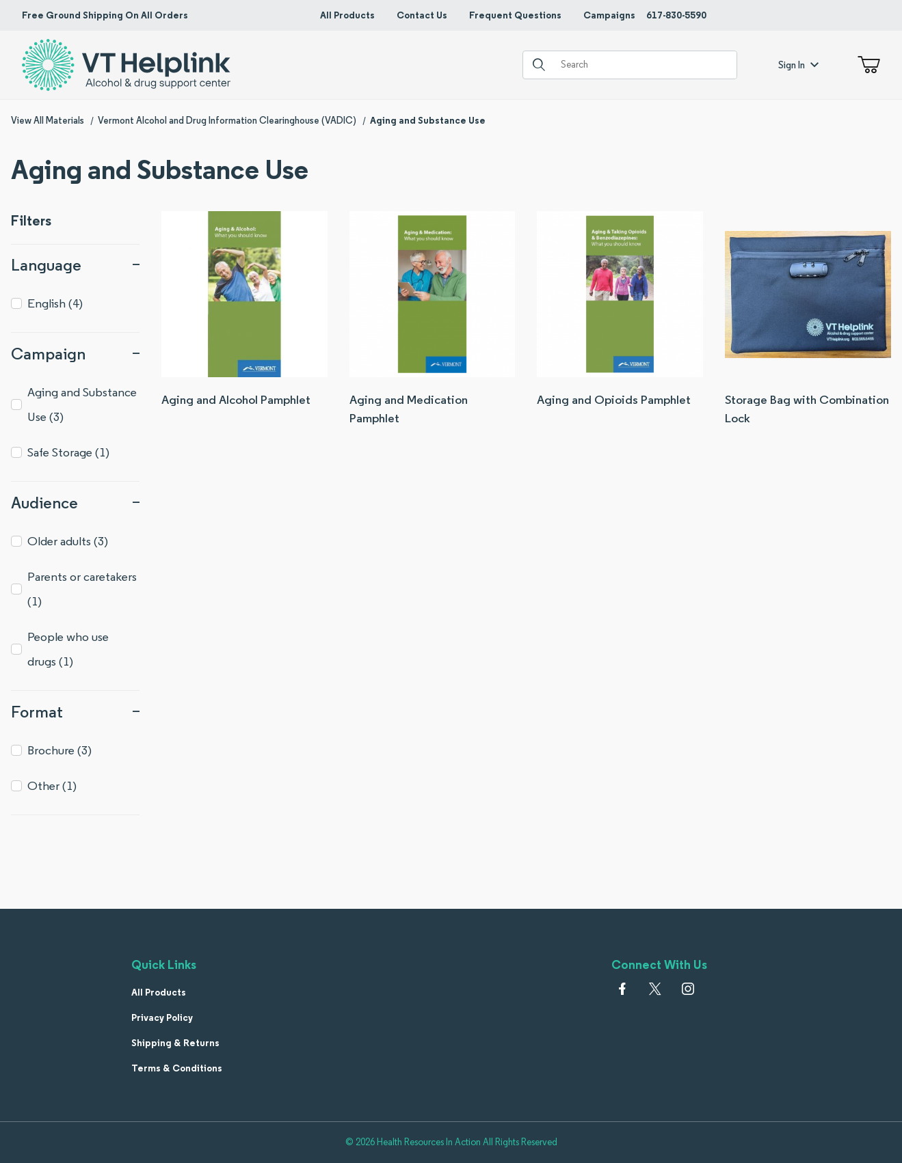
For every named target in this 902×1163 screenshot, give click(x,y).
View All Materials (47, 120)
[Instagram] (688, 988)
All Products (347, 15)
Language (75, 265)
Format (75, 712)
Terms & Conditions (176, 1068)
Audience (75, 502)
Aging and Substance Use (428, 120)
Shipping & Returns (175, 1043)
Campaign (75, 354)
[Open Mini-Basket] (866, 65)
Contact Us (422, 15)
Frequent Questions (515, 15)
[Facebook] (622, 988)
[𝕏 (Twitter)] (655, 988)
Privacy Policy (162, 1017)
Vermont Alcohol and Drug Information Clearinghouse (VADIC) (227, 120)
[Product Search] (644, 65)
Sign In (798, 65)
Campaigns (609, 15)
